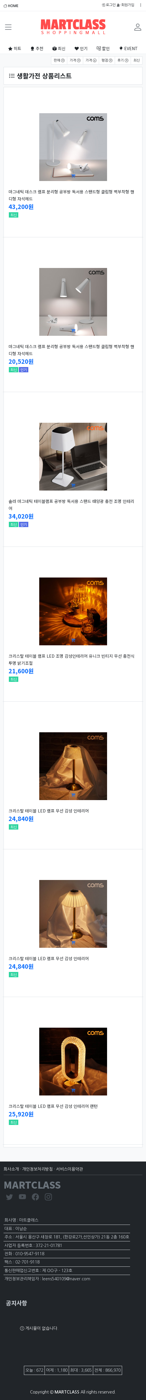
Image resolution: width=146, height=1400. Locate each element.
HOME (11, 6)
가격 (75, 60)
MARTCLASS (32, 1184)
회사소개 (11, 1169)
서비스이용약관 (69, 1169)
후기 (122, 60)
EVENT (128, 48)
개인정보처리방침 (37, 1169)
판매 (59, 60)
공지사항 (16, 1303)
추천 (36, 48)
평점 (106, 60)
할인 (103, 48)
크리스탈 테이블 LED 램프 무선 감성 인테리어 (49, 811)
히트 (14, 48)
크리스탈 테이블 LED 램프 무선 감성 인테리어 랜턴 (53, 1106)
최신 (59, 48)
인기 (81, 48)
